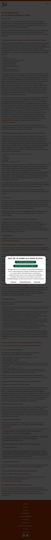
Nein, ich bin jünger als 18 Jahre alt (25, 265)
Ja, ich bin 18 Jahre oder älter (25, 262)
